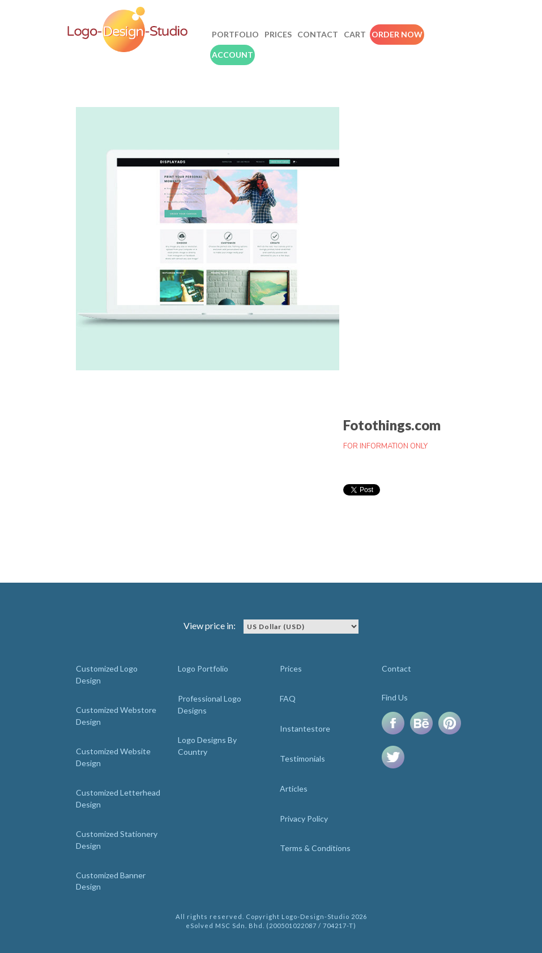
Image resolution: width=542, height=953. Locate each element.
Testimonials (302, 758)
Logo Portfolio (203, 668)
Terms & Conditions (315, 848)
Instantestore (305, 728)
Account (232, 54)
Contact (317, 34)
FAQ (288, 698)
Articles (294, 788)
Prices (278, 34)
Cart (355, 34)
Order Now (397, 34)
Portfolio (235, 34)
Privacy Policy (304, 818)
